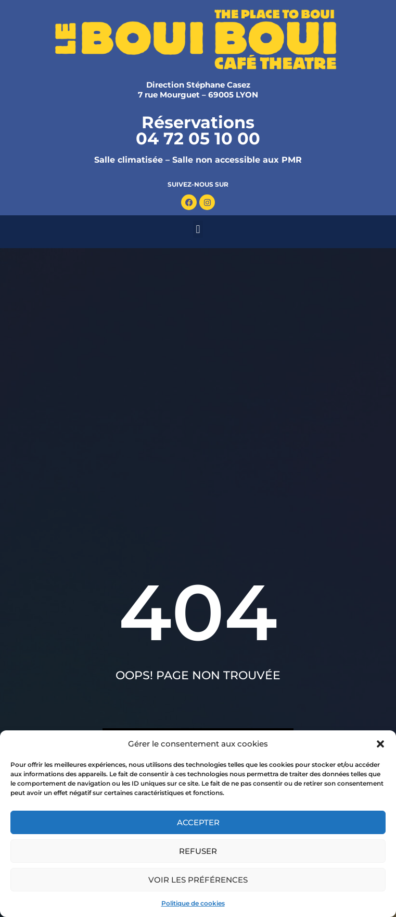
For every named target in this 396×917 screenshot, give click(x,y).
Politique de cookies (193, 903)
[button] (380, 744)
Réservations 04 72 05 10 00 (198, 130)
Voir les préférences (198, 880)
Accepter (198, 822)
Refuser (198, 851)
